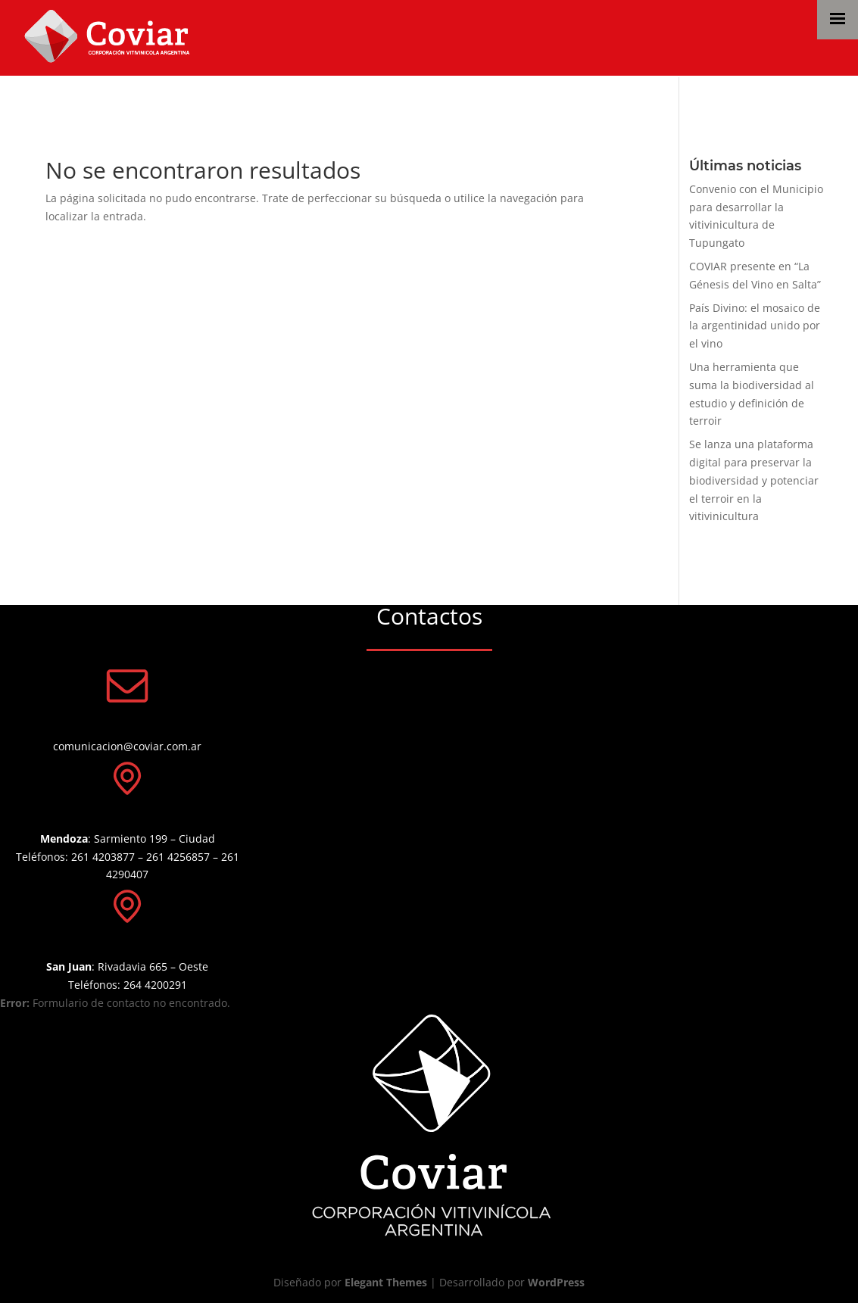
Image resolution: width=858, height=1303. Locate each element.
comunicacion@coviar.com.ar (127, 746)
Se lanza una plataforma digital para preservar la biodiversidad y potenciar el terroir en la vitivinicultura (754, 480)
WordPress (556, 1282)
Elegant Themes (386, 1282)
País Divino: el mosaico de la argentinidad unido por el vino (754, 326)
